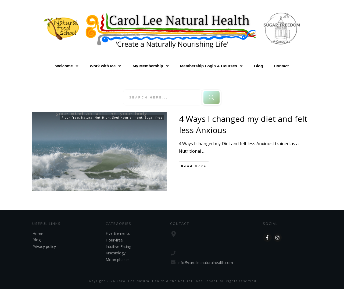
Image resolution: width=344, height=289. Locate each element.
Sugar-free (154, 117)
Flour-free (70, 117)
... (203, 151)
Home (38, 233)
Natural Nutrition (95, 117)
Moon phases (118, 259)
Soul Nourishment (127, 117)
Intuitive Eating (118, 246)
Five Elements (118, 233)
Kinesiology (116, 252)
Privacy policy (44, 246)
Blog (37, 239)
